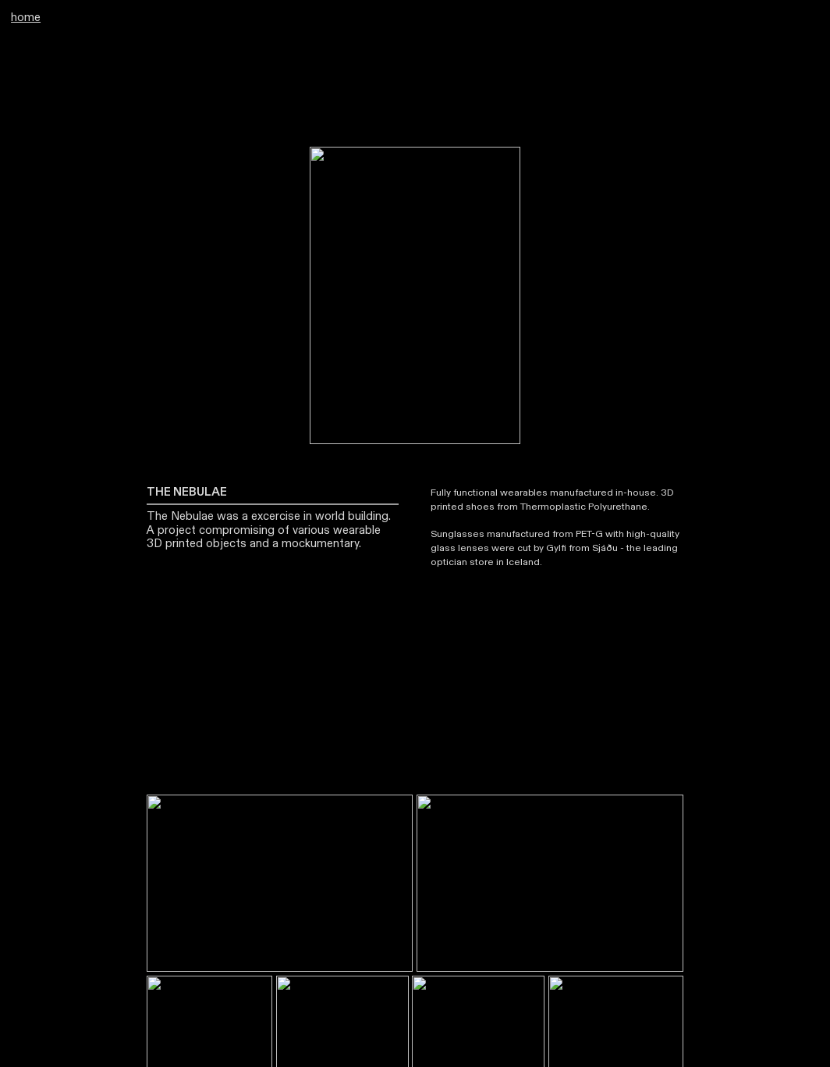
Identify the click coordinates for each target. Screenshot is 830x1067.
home (26, 17)
